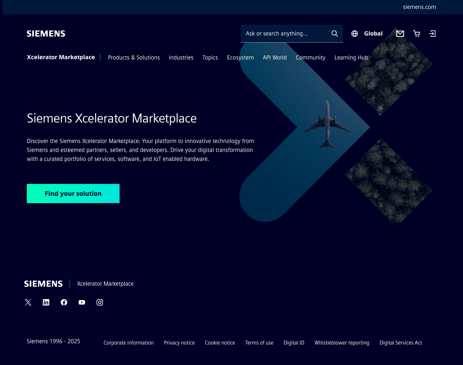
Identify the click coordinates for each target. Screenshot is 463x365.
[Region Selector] (367, 33)
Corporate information (129, 343)
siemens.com (419, 7)
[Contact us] (400, 33)
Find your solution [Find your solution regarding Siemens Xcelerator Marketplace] (73, 193)
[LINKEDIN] (46, 304)
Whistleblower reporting (342, 343)
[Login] (432, 34)
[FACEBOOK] (64, 304)
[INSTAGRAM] (100, 304)
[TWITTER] (28, 304)
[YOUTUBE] (82, 304)
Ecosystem (240, 57)
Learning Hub (351, 57)
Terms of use (259, 343)
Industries (181, 57)
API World (275, 57)
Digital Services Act (401, 343)
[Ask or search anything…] (283, 33)
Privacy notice (179, 343)
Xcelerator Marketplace (61, 57)
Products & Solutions (134, 57)
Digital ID (294, 343)
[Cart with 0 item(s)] (416, 33)
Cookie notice (220, 343)
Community (311, 57)
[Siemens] (46, 33)
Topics (210, 57)
